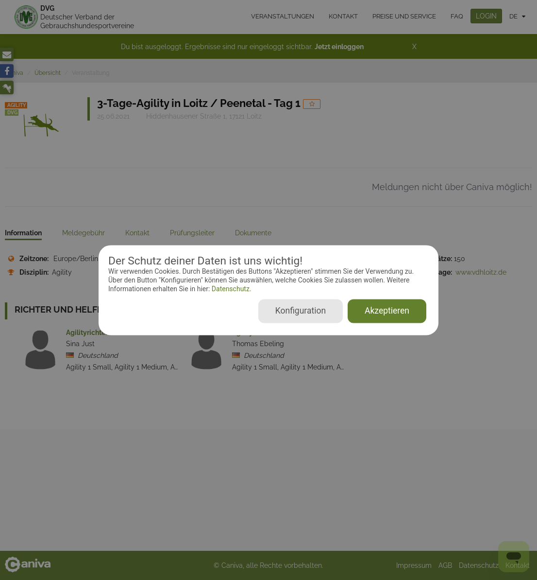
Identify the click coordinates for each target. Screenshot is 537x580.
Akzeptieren (387, 311)
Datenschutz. (230, 289)
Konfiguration (300, 311)
